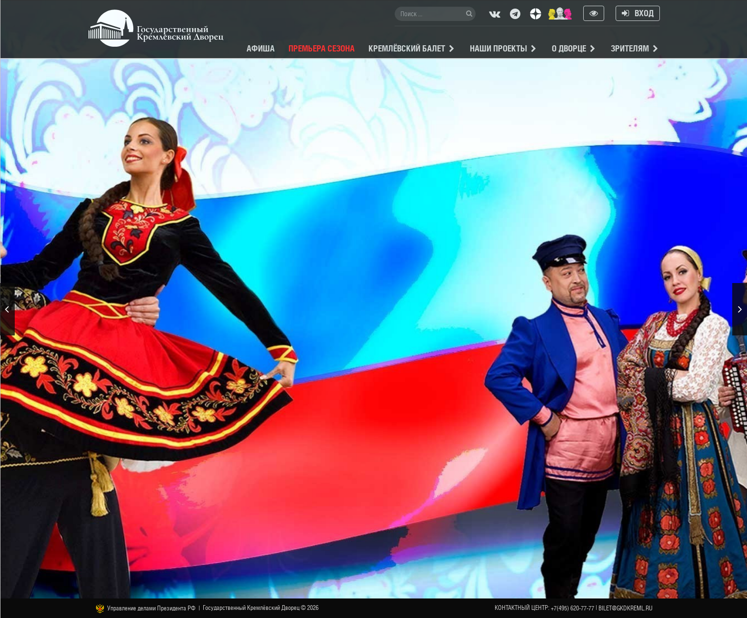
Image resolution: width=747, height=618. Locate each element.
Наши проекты (498, 48)
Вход (638, 13)
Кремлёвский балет (407, 48)
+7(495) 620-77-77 (572, 608)
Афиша (261, 48)
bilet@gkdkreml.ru (625, 608)
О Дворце (569, 48)
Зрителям (630, 48)
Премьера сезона (322, 48)
